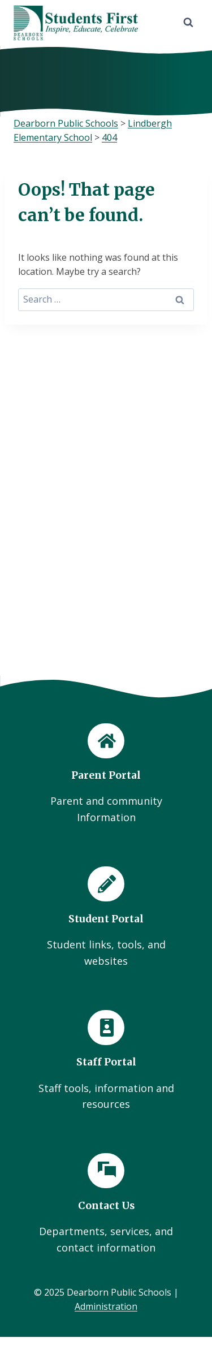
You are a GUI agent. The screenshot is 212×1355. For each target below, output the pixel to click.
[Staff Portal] (106, 1061)
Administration (106, 1306)
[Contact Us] (106, 1204)
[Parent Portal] (106, 775)
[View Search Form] (188, 22)
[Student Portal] (106, 918)
